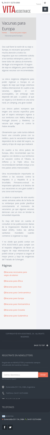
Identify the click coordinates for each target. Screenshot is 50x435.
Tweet (38, 4)
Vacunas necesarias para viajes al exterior (15, 273)
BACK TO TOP (41, 345)
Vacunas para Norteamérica (17, 304)
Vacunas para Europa (14, 298)
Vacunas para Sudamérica (16, 315)
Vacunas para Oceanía (14, 310)
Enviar (43, 374)
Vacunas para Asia (12, 286)
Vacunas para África (13, 281)
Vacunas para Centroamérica (17, 292)
